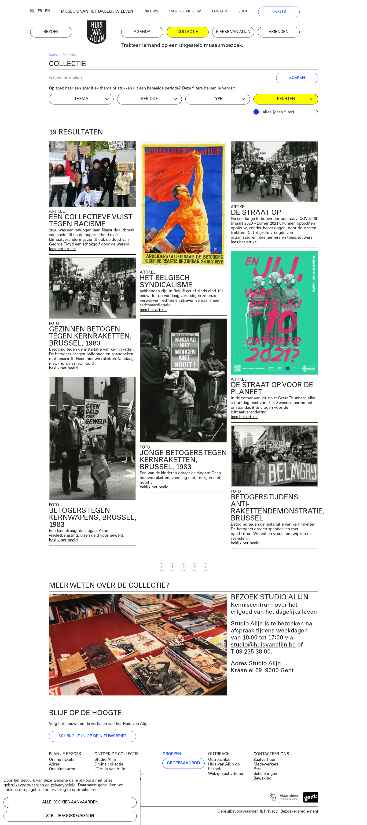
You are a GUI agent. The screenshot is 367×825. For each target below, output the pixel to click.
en (66, 12)
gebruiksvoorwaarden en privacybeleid (40, 785)
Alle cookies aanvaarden (70, 802)
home (53, 56)
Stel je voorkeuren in (70, 816)
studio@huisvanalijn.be (263, 646)
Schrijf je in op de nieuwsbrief (92, 738)
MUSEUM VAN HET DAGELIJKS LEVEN (116, 13)
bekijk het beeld (63, 369)
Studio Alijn (247, 625)
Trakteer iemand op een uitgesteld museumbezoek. (201, 46)
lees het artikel (62, 250)
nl (51, 12)
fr (59, 12)
